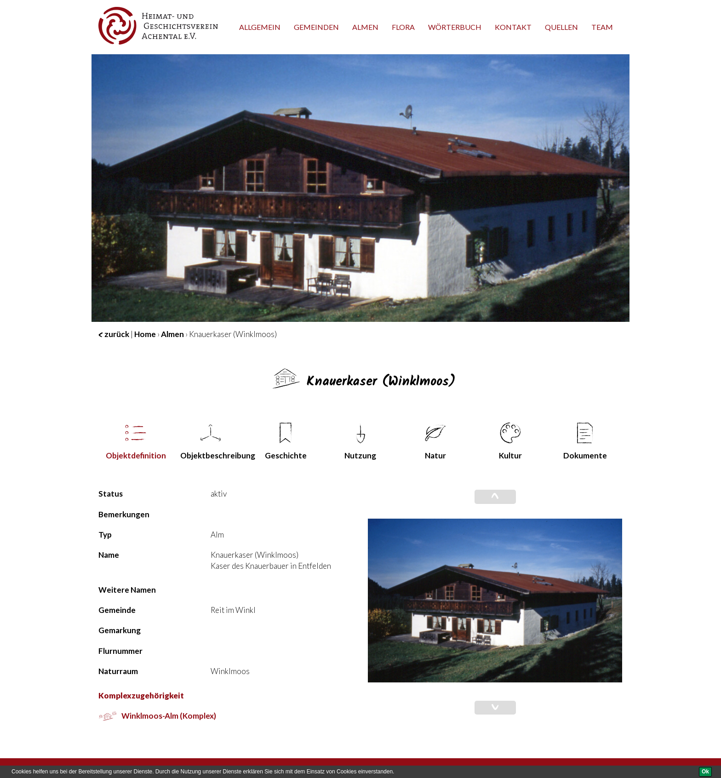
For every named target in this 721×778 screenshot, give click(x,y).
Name (108, 555)
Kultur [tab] (510, 441)
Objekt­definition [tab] (136, 441)
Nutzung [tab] (360, 441)
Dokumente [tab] (585, 441)
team (602, 27)
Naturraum (118, 671)
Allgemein (259, 27)
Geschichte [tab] (286, 441)
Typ (105, 534)
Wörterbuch (454, 27)
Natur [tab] (435, 441)
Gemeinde (117, 610)
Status (110, 493)
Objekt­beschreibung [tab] (214, 441)
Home (145, 334)
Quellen (561, 27)
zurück (113, 334)
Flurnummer (120, 651)
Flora (403, 27)
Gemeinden (316, 27)
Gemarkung (119, 630)
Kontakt (513, 27)
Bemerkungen (123, 514)
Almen (365, 27)
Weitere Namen (127, 590)
